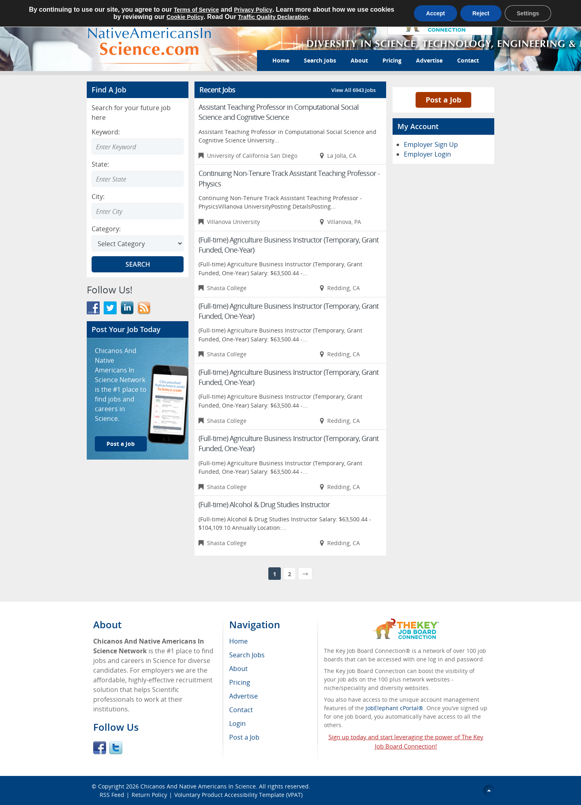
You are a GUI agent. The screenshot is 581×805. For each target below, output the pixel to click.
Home (280, 60)
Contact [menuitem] (241, 709)
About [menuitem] (238, 668)
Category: (106, 228)
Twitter (115, 747)
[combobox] (138, 179)
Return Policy (149, 795)
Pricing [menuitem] (239, 682)
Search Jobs (320, 60)
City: (98, 196)
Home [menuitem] (238, 641)
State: (100, 164)
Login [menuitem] (237, 723)
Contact (468, 60)
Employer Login (427, 154)
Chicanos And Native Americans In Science (198, 786)
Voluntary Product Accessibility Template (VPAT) (238, 795)
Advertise (429, 60)
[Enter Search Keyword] (138, 146)
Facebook (99, 747)
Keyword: (106, 132)
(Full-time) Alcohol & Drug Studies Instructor (264, 504)
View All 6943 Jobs (353, 90)
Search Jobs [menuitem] (247, 654)
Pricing (391, 60)
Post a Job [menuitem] (244, 737)
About (359, 60)
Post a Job (121, 443)
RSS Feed (112, 795)
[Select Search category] (138, 243)
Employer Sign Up (431, 144)
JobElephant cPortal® (394, 708)
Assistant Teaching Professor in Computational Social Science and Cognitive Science (279, 112)
